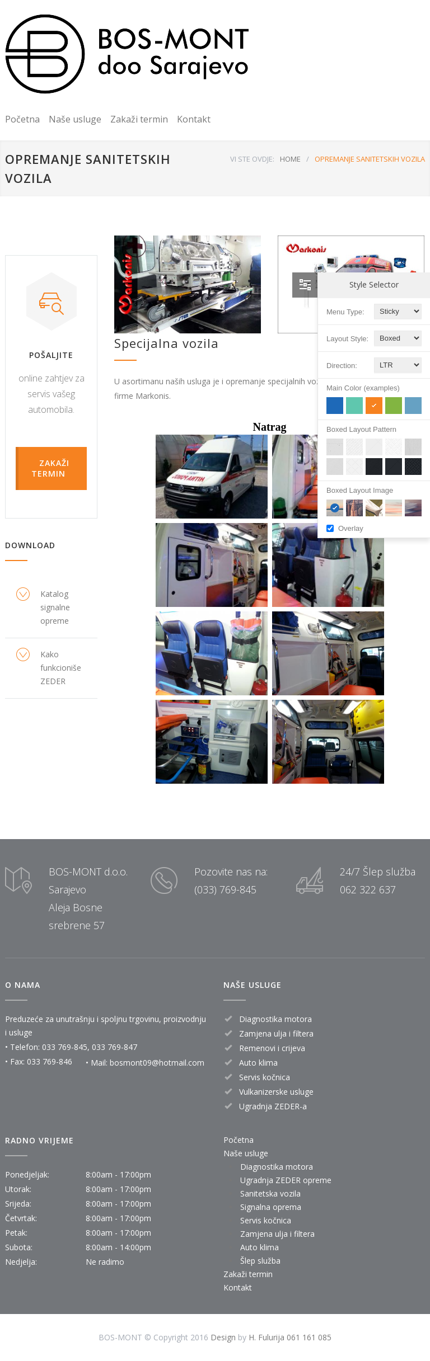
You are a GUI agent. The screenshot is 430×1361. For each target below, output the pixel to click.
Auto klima (259, 1247)
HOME (290, 159)
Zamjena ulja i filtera (277, 1233)
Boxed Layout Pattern (361, 429)
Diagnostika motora (276, 1166)
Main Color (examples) (363, 388)
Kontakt (194, 119)
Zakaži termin (139, 119)
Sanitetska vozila (270, 1193)
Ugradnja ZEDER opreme (285, 1180)
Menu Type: (345, 311)
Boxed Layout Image (359, 490)
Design (223, 1337)
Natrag (270, 426)
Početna (22, 119)
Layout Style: (347, 338)
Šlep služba (260, 1260)
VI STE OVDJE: (252, 159)
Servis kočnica (265, 1220)
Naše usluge (75, 119)
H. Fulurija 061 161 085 (290, 1337)
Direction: (341, 365)
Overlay (350, 528)
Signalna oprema (270, 1207)
